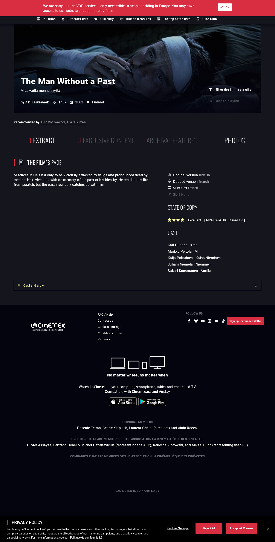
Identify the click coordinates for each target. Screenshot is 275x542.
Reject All (209, 528)
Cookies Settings (177, 528)
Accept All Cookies (241, 528)
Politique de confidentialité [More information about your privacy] (86, 537)
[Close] (268, 528)
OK (227, 7)
